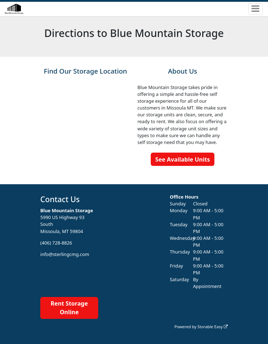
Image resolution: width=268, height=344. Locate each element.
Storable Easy (212, 326)
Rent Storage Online (69, 307)
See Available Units (182, 159)
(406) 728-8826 (56, 243)
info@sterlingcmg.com (64, 254)
